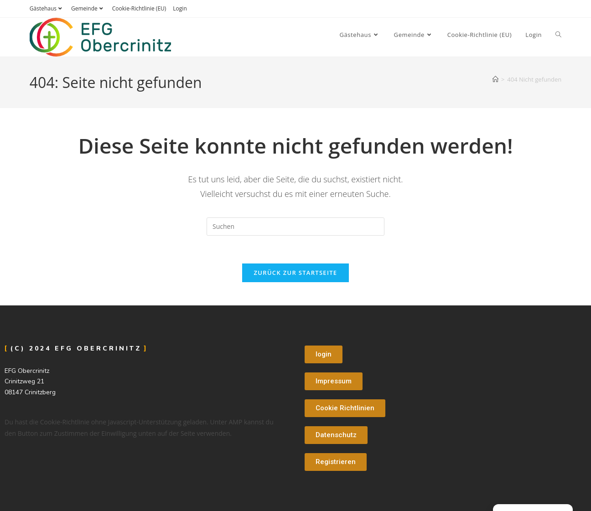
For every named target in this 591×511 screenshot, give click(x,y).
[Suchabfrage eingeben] (295, 226)
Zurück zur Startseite (295, 272)
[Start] (495, 79)
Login (180, 8)
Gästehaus (47, 8)
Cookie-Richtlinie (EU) (139, 8)
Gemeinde (88, 8)
